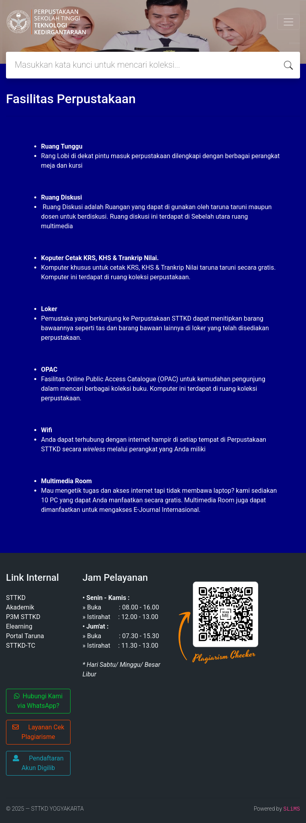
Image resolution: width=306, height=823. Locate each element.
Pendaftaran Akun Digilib (38, 763)
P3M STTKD (23, 617)
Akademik (20, 607)
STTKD (16, 598)
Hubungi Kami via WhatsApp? (38, 700)
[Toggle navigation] (288, 22)
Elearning (19, 626)
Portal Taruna (25, 636)
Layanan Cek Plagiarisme (38, 732)
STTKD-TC (20, 645)
